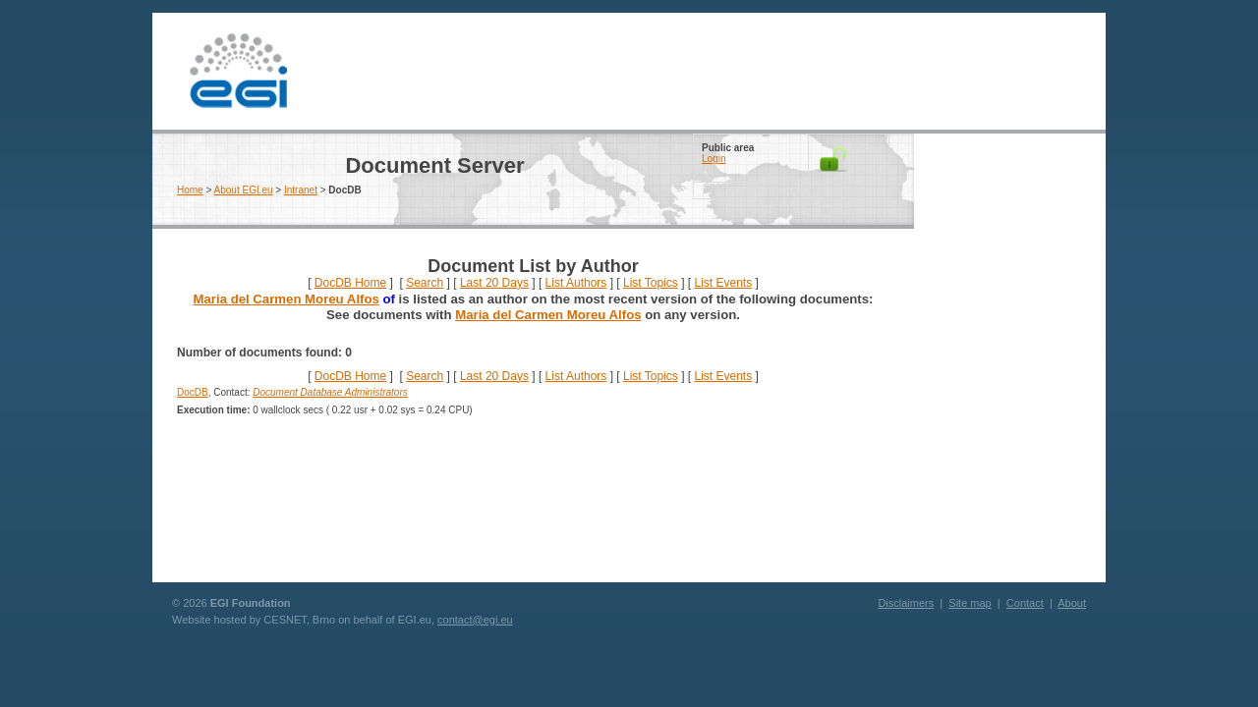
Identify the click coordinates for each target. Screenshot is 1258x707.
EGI (237, 71)
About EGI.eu (243, 190)
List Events (723, 283)
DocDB (192, 392)
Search (424, 283)
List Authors (576, 283)
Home (190, 190)
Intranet (300, 190)
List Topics (650, 283)
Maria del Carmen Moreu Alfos (286, 299)
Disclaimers (906, 603)
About (1072, 603)
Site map (969, 603)
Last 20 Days (494, 283)
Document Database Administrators (330, 392)
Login (713, 158)
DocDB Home (350, 283)
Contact (1025, 603)
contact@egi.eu (475, 619)
